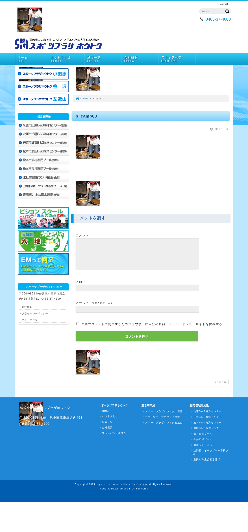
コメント (82, 235)
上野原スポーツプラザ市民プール (209, 458)
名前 (79, 287)
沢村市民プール (201, 439)
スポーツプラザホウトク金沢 (161, 422)
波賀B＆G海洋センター (206, 428)
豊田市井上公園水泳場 (205, 464)
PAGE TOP (219, 387)
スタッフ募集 (178, 59)
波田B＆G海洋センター (206, 433)
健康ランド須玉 (201, 450)
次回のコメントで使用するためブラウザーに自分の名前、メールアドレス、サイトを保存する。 (153, 329)
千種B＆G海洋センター (206, 422)
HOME (82, 98)
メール (81, 308)
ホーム (33, 59)
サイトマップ (30, 320)
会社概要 (141, 59)
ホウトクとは (67, 59)
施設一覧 (104, 59)
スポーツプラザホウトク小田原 (162, 416)
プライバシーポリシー (35, 313)
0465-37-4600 (218, 19)
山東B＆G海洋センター (206, 416)
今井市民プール (201, 444)
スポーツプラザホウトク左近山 (162, 428)
